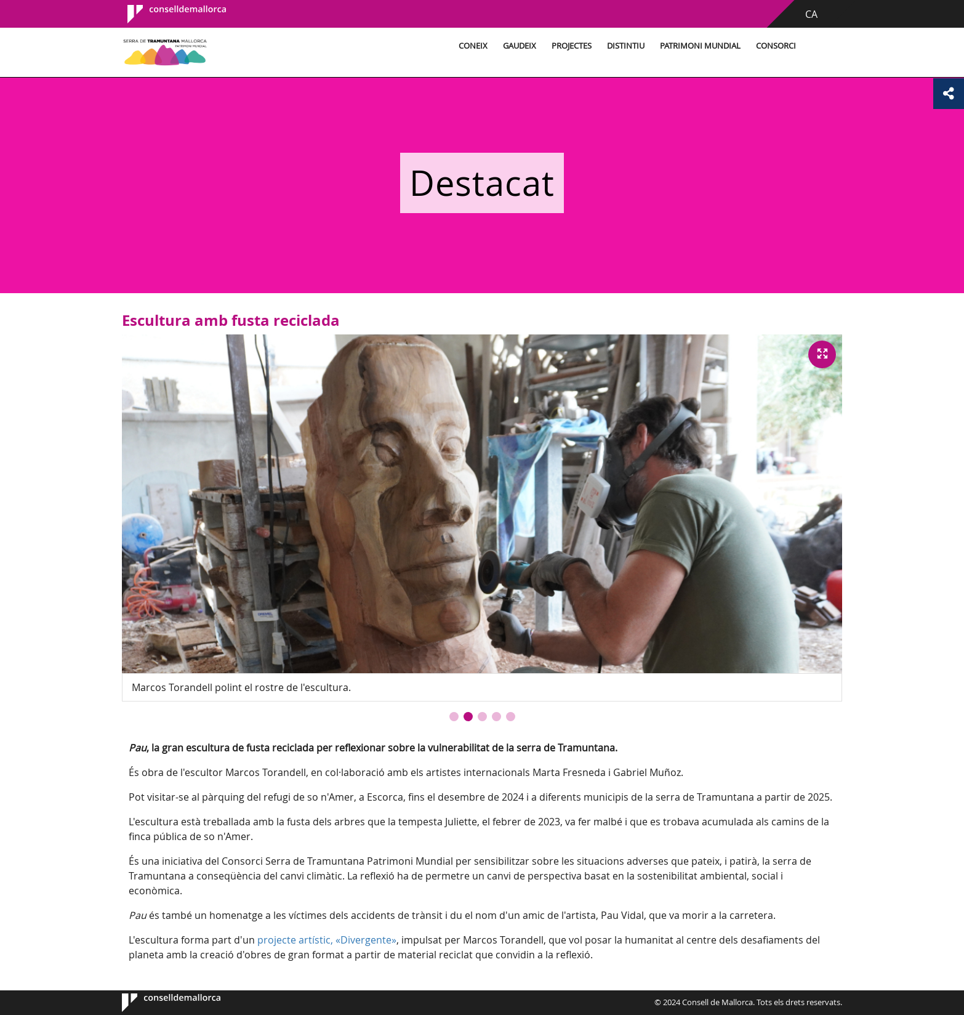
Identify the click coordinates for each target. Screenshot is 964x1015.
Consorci (776, 46)
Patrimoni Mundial (700, 46)
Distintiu (626, 46)
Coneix (473, 46)
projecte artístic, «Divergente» (326, 940)
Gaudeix (519, 46)
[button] (454, 716)
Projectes (572, 46)
